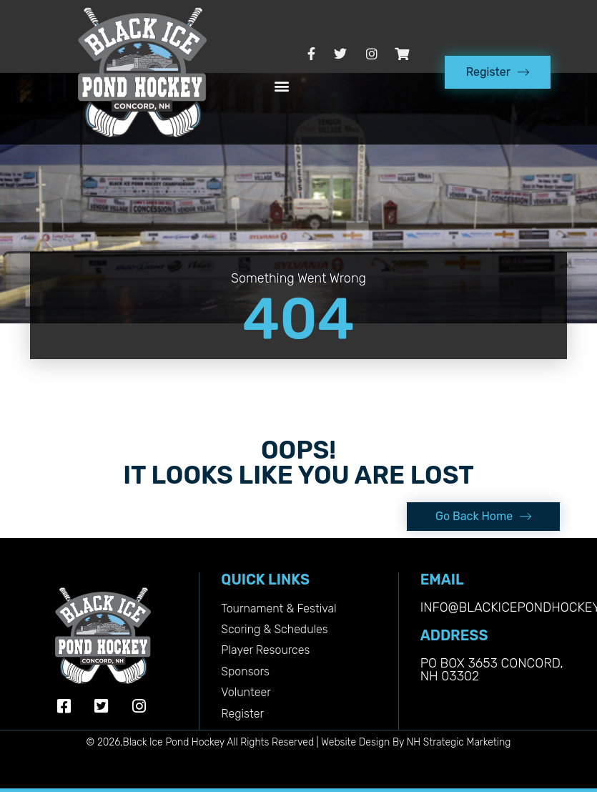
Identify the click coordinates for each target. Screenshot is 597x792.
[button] (282, 86)
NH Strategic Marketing (459, 742)
